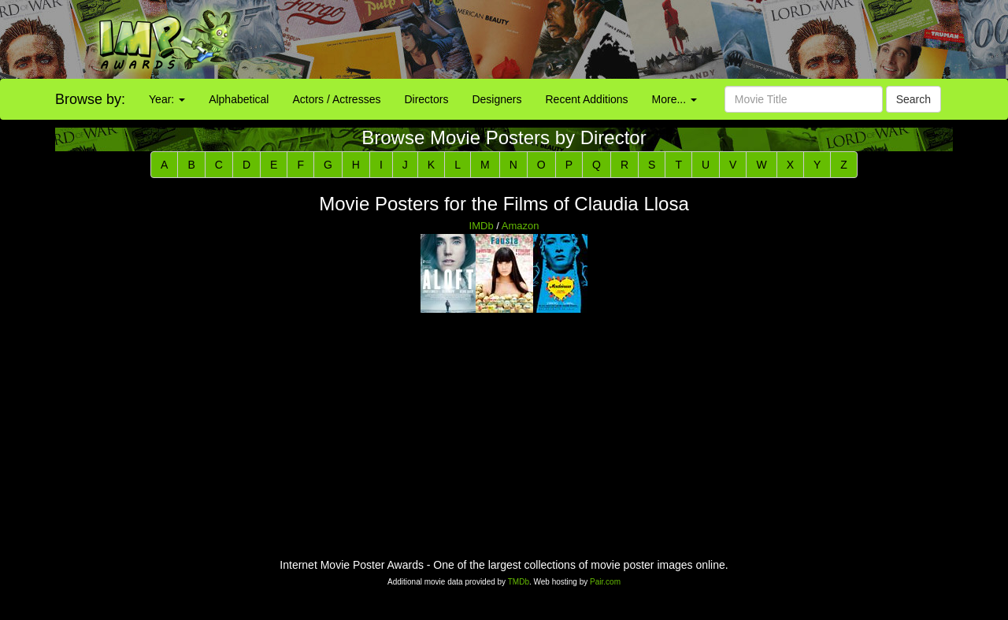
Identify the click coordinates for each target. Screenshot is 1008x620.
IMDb (481, 226)
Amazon (520, 226)
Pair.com (605, 581)
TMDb (518, 581)
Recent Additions (587, 99)
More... (674, 99)
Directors (426, 99)
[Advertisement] (630, 39)
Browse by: (90, 99)
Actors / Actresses (336, 99)
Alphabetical (239, 99)
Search (913, 99)
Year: (167, 99)
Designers (496, 99)
